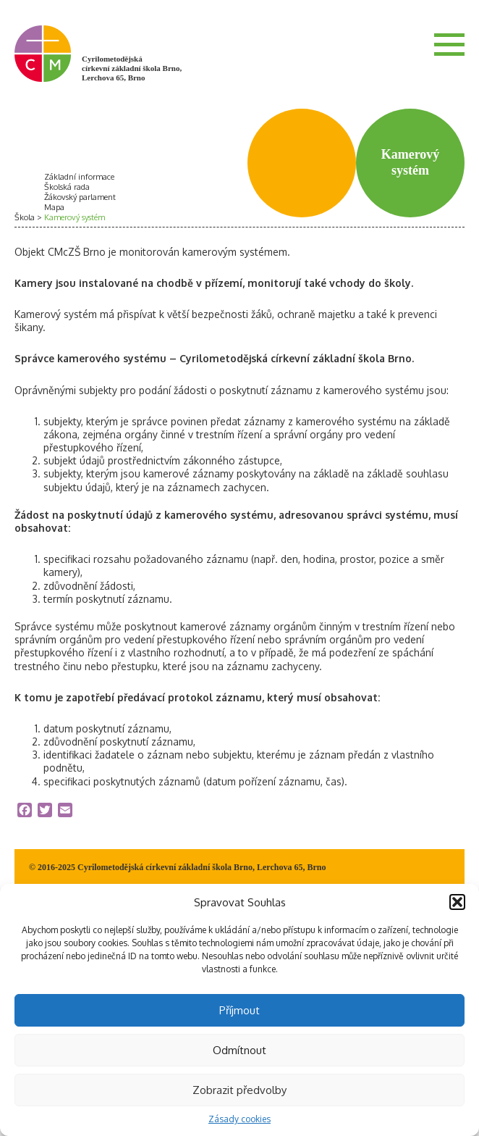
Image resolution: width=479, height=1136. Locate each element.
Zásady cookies (239, 1119)
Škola (24, 217)
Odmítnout (239, 1050)
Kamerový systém (74, 217)
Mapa (54, 207)
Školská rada (67, 187)
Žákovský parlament (80, 197)
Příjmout (239, 1010)
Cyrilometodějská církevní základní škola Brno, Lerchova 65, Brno (132, 68)
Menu (449, 44)
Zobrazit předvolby (239, 1090)
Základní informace (79, 177)
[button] (457, 902)
